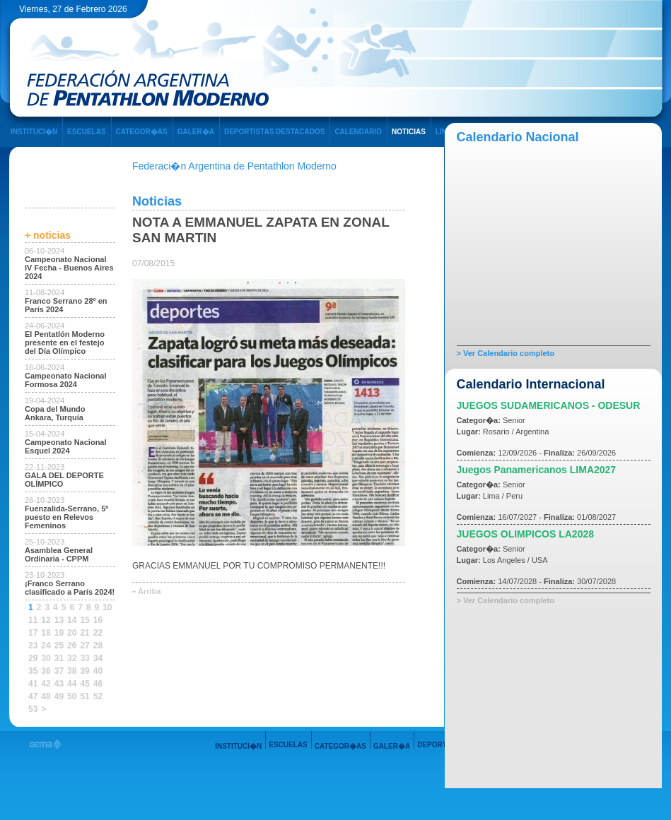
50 (71, 696)
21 (84, 633)
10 (107, 607)
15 (84, 620)
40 (98, 671)
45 (84, 684)
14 (71, 620)
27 (84, 645)
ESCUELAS (86, 132)
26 (71, 645)
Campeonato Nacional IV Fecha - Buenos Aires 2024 (69, 267)
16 (98, 620)
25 (59, 645)
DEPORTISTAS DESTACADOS (274, 132)
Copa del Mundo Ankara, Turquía (55, 413)
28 (98, 645)
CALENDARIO (358, 132)
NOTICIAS (409, 132)
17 (32, 633)
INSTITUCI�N (34, 132)
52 (98, 696)
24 (45, 645)
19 (59, 633)
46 (98, 684)
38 (71, 671)
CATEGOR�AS (142, 132)
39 (84, 671)
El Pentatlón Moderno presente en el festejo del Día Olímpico (65, 342)
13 (59, 620)
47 (32, 696)
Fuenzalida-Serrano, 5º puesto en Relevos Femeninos (66, 517)
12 (45, 620)
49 (59, 696)
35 (32, 671)
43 (59, 684)
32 (71, 658)
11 (32, 620)
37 (59, 671)
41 (32, 684)
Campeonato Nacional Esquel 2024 (66, 446)
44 (71, 684)
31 (59, 658)
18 (45, 633)
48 (45, 696)
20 (71, 633)
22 (98, 633)
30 (45, 658)
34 (98, 658)
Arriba (149, 591)
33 (84, 658)
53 (32, 709)
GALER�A (195, 132)
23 (32, 645)
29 (32, 658)
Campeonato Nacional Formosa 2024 (66, 380)
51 (84, 696)
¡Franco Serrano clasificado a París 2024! (70, 587)
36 (45, 671)
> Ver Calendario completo (505, 353)
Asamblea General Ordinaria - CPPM (59, 554)
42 (45, 684)
